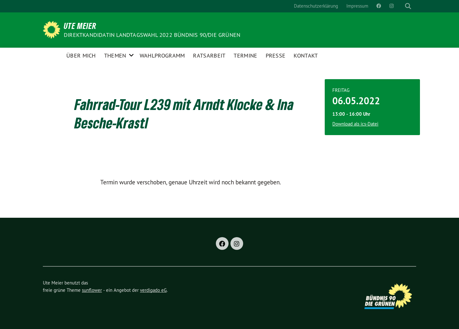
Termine (245, 55)
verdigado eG (153, 290)
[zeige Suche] (408, 6)
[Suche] (402, 6)
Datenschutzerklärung (316, 6)
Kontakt (306, 55)
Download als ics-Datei (355, 124)
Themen (115, 55)
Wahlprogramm (162, 55)
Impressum (357, 6)
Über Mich (81, 55)
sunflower (92, 290)
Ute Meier (80, 26)
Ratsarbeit (209, 55)
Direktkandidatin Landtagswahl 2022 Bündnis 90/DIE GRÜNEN (152, 34)
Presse (276, 55)
